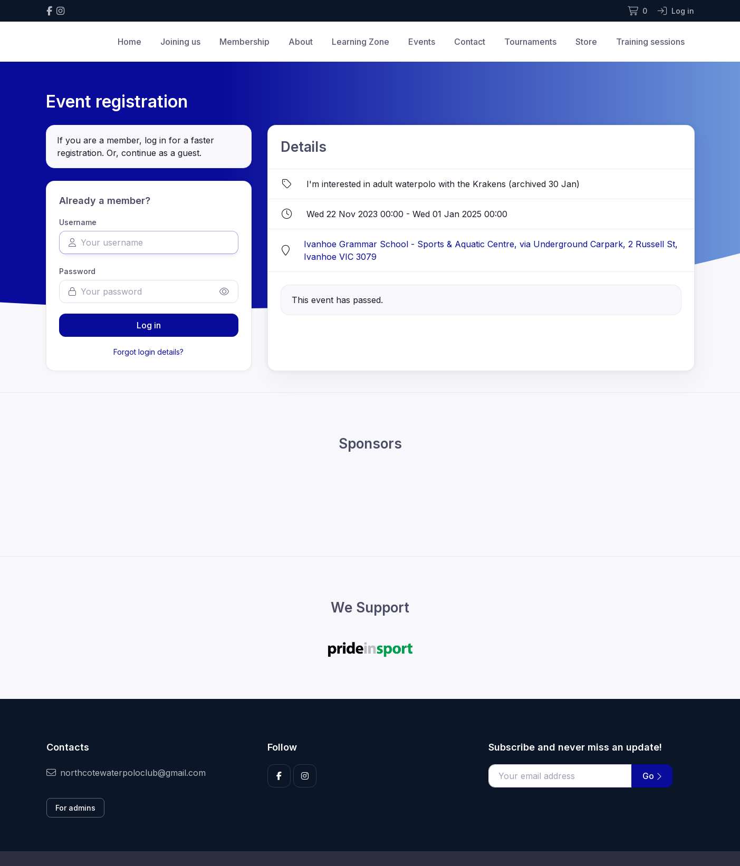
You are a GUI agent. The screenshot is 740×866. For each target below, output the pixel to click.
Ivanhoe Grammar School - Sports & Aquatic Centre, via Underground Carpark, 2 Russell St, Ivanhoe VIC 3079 (491, 250)
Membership (244, 41)
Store (586, 41)
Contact (469, 41)
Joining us (180, 41)
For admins (75, 807)
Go (651, 776)
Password (77, 271)
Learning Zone (360, 41)
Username (78, 222)
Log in (149, 325)
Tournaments (530, 41)
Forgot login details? (148, 351)
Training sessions (650, 41)
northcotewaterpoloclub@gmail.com (126, 772)
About (301, 41)
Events (421, 41)
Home (129, 41)
